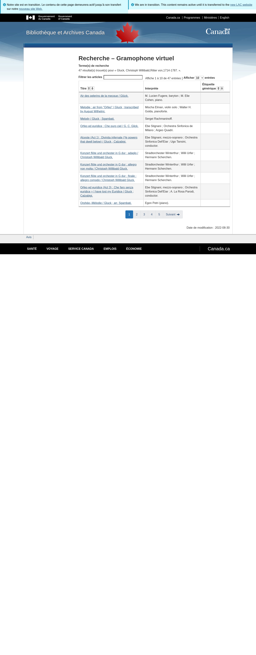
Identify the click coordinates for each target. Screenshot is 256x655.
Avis (29, 237)
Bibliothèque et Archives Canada (65, 32)
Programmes (192, 17)
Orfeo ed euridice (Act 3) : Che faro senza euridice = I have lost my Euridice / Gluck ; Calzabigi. (107, 191)
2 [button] (138, 214)
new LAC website (241, 4)
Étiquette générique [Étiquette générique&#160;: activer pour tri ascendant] (213, 86)
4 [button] (153, 214)
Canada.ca (173, 17)
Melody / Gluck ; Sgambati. (97, 118)
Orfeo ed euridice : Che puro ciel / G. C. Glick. (109, 126)
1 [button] (130, 214)
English (224, 17)
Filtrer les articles (111, 77)
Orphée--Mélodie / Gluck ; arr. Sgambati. (106, 202)
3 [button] (145, 214)
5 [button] (160, 214)
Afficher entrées (199, 78)
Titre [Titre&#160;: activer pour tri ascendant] (87, 88)
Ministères (210, 17)
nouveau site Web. (31, 8)
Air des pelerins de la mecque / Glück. (104, 95)
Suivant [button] (170, 214)
